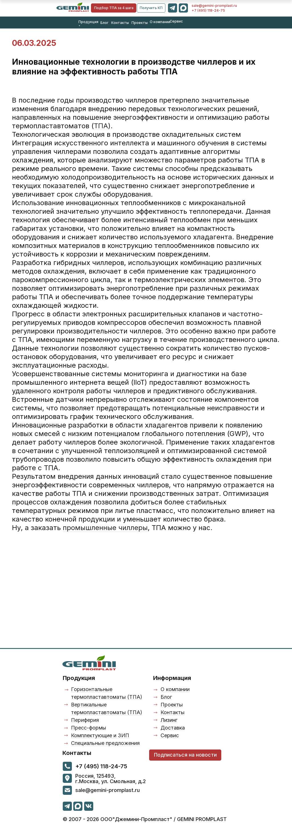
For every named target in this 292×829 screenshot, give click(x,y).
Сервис (176, 21)
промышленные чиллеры (105, 528)
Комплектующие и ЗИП (100, 735)
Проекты (139, 23)
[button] (151, 8)
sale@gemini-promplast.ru (214, 5)
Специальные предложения (105, 743)
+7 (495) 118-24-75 (208, 10)
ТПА (101, 126)
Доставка (173, 728)
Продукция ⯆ (88, 24)
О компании (160, 22)
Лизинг (169, 720)
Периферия (85, 720)
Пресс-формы (88, 728)
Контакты (120, 23)
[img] (72, 7)
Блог (104, 23)
